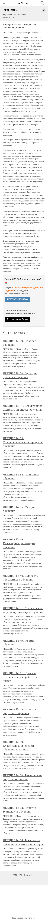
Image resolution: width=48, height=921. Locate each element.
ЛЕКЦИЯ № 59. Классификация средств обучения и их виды (19, 745)
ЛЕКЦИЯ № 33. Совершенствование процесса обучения (23, 442)
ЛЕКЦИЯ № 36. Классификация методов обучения (19, 543)
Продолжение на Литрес (17, 319)
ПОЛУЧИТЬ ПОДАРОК (17, 299)
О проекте (17, 875)
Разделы (28, 875)
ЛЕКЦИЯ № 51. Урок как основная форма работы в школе (20, 677)
